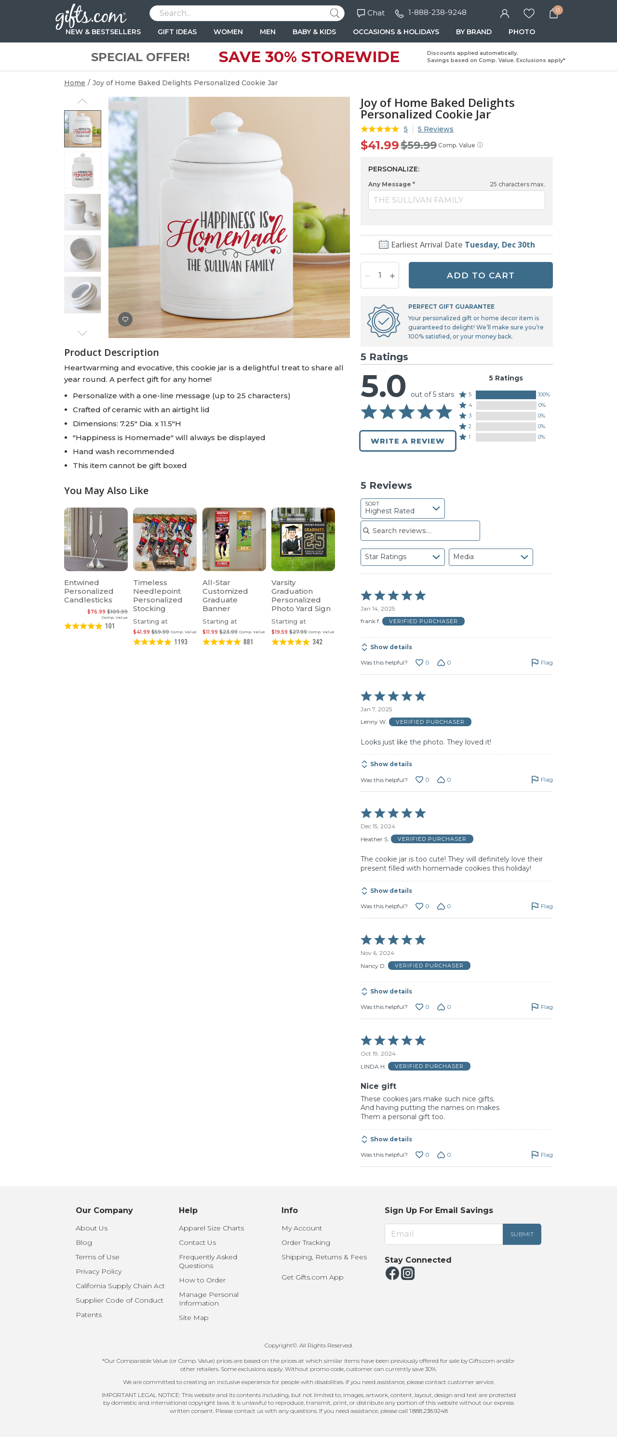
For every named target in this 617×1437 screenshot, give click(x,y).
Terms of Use (98, 1257)
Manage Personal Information (209, 1298)
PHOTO (522, 31)
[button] (506, 395)
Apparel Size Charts (211, 1228)
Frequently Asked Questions (208, 1261)
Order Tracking (306, 1242)
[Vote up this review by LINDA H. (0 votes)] (422, 1155)
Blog (84, 1242)
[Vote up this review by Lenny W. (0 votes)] (422, 779)
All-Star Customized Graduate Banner (225, 595)
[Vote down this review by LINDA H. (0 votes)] (444, 1155)
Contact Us (197, 1242)
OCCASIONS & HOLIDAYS (396, 31)
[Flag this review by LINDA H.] (542, 1155)
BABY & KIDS (314, 31)
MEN (268, 31)
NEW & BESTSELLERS (103, 31)
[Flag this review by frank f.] (542, 662)
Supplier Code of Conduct (119, 1300)
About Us (91, 1228)
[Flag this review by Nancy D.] (542, 1007)
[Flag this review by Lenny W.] (542, 779)
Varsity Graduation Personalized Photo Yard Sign (301, 595)
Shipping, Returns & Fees (324, 1257)
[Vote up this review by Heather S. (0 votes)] (422, 906)
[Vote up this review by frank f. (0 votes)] (422, 662)
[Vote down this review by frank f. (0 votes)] (444, 662)
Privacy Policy (98, 1271)
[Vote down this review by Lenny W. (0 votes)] (444, 779)
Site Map (194, 1317)
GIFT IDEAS (177, 31)
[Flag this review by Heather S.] (542, 906)
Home (74, 82)
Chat (371, 12)
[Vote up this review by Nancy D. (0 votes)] (422, 1007)
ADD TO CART (481, 275)
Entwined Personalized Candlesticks (89, 591)
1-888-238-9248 (437, 12)
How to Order (202, 1280)
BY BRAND (474, 31)
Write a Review (408, 440)
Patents (89, 1314)
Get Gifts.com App (313, 1277)
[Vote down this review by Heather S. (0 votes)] (444, 906)
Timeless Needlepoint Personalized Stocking (158, 595)
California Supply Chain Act (120, 1285)
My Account (302, 1228)
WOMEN (228, 31)
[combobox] (403, 508)
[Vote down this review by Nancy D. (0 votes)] (444, 1007)
